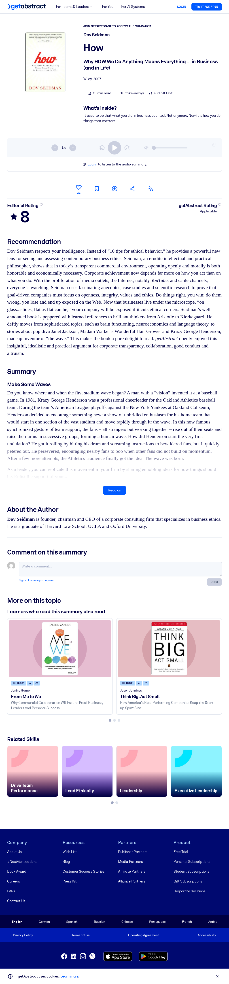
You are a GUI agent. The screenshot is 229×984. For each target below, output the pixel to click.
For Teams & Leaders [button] (75, 6)
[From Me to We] (60, 648)
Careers (13, 881)
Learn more (69, 976)
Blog (66, 861)
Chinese (127, 921)
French (187, 921)
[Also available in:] (150, 188)
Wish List (70, 852)
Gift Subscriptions (188, 881)
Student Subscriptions (191, 871)
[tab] (110, 720)
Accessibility (207, 935)
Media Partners (130, 861)
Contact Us (16, 901)
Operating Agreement (143, 935)
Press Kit (69, 881)
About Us (14, 852)
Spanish (72, 921)
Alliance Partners (131, 881)
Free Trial (181, 852)
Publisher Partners (132, 852)
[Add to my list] (114, 188)
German (44, 921)
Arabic (212, 921)
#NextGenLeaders (21, 861)
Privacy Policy (23, 935)
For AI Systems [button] (133, 6)
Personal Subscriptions (192, 861)
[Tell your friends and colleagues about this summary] (132, 188)
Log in (92, 164)
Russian (99, 921)
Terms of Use (80, 935)
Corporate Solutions (189, 891)
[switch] (114, 147)
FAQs (11, 891)
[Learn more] (41, 204)
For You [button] (107, 6)
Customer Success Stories (83, 871)
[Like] (78, 188)
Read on (114, 490)
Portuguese (157, 921)
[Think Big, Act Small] (169, 648)
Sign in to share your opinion (36, 580)
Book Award (16, 871)
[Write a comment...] (120, 569)
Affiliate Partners (131, 871)
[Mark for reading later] (96, 188)
